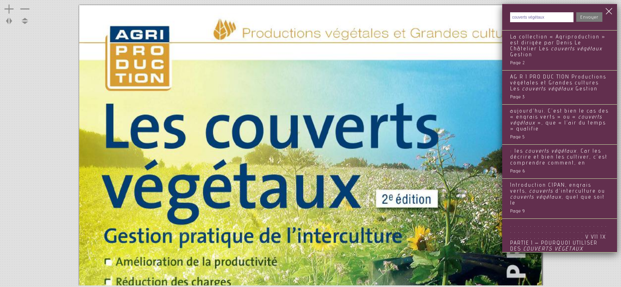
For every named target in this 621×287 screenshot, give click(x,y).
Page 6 (517, 171)
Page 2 (517, 63)
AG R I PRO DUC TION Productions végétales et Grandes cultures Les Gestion (558, 83)
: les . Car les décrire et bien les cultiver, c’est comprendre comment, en (559, 157)
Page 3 (517, 97)
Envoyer (589, 17)
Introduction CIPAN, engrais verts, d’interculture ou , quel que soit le (557, 194)
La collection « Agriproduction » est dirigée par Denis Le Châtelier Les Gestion (558, 46)
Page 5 (517, 137)
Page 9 (517, 211)
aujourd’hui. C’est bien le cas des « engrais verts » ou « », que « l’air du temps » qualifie (559, 120)
